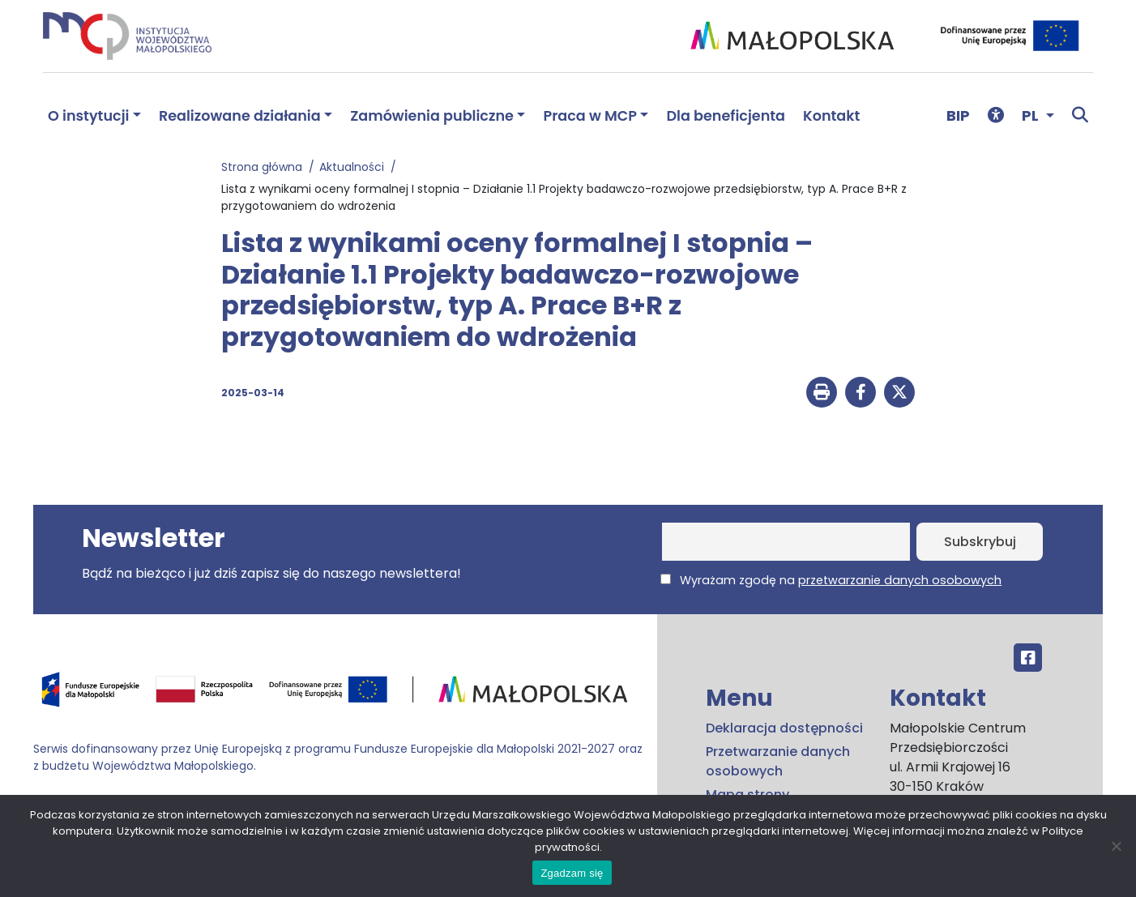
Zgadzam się (571, 873)
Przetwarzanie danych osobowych (778, 761)
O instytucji (88, 116)
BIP (958, 115)
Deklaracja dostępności (784, 728)
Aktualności (355, 167)
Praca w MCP (590, 116)
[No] (1116, 846)
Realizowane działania (240, 116)
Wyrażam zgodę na (830, 580)
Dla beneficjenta (725, 116)
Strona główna (265, 167)
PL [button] (1032, 115)
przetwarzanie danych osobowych (899, 580)
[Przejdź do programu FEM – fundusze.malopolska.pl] (338, 695)
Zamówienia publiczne (432, 116)
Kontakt (831, 116)
